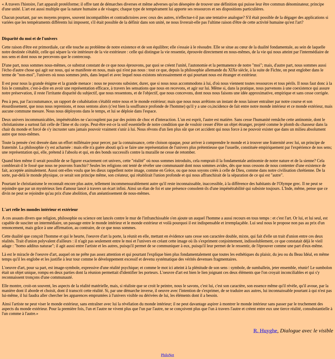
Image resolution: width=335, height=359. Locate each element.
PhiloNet (167, 355)
